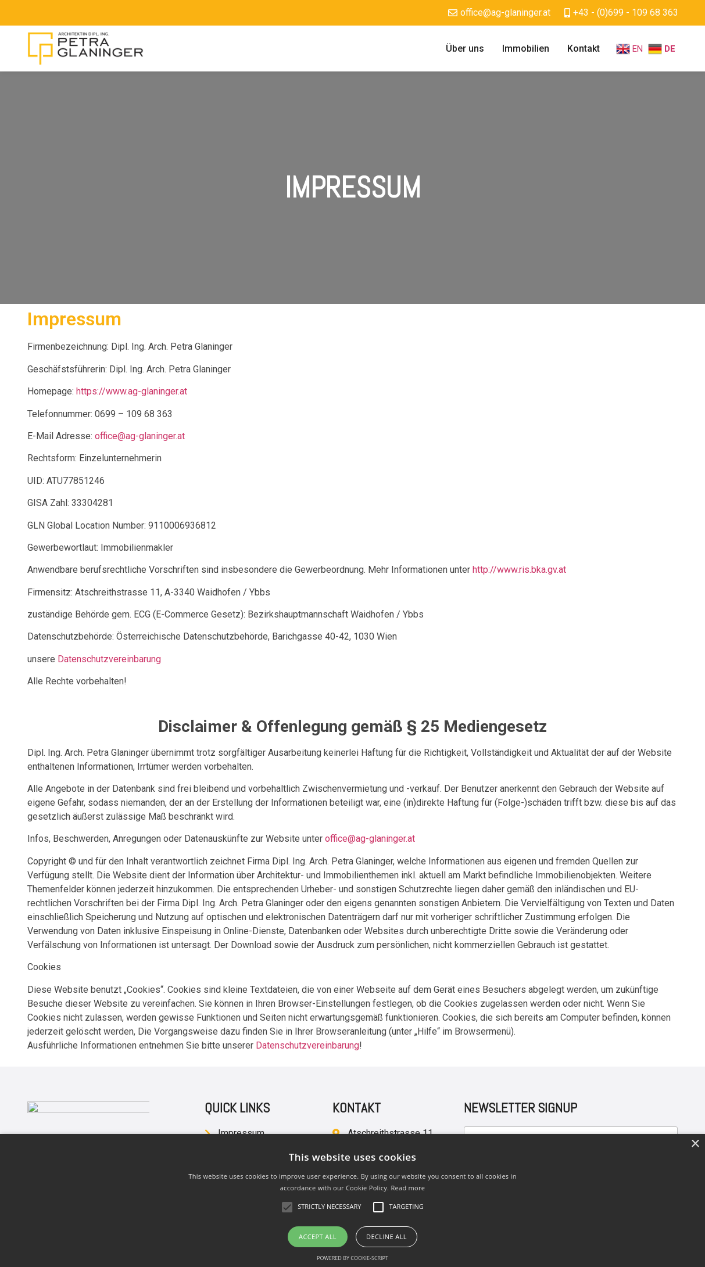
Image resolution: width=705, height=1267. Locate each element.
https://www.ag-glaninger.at (131, 391)
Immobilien (525, 48)
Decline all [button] (386, 1236)
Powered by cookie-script (352, 1258)
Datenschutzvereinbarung (109, 659)
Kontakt (583, 48)
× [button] (694, 1144)
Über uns (465, 48)
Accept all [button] (318, 1236)
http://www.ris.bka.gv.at (519, 569)
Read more (408, 1187)
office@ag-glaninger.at (140, 436)
